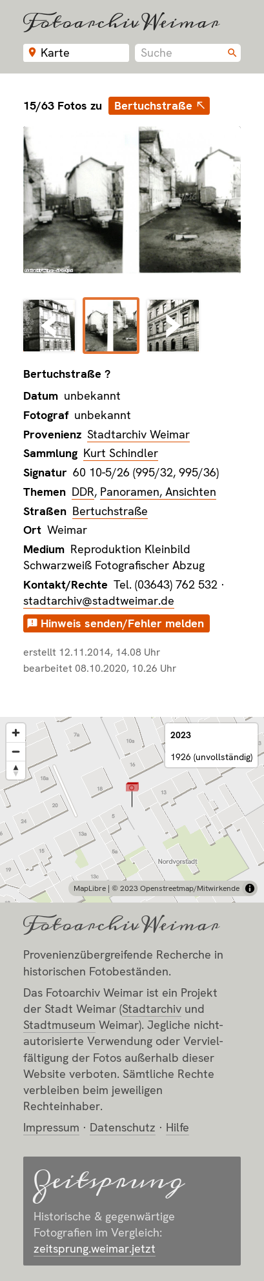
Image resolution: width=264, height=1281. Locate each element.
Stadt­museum (59, 1024)
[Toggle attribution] (250, 888)
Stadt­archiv (151, 1008)
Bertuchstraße (153, 105)
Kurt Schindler (120, 452)
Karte (55, 52)
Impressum (51, 1127)
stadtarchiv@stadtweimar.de (98, 600)
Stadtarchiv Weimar (138, 434)
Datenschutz (123, 1127)
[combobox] (188, 53)
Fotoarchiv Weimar (121, 21)
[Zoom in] (15, 732)
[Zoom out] (15, 751)
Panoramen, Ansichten (158, 491)
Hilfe (177, 1127)
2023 (180, 735)
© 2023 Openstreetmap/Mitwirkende (175, 888)
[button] (132, 794)
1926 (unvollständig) (211, 757)
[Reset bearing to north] (15, 770)
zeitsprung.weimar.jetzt (95, 1248)
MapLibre (90, 888)
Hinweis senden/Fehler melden (122, 623)
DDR (83, 491)
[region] (132, 810)
